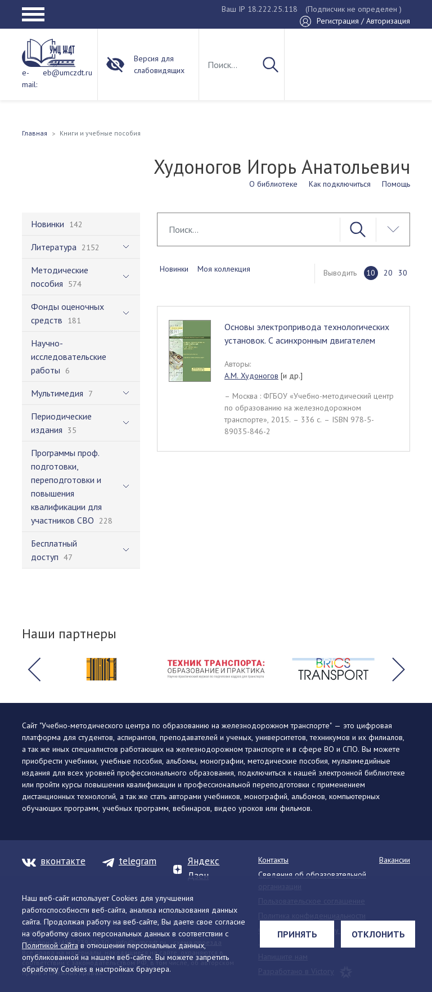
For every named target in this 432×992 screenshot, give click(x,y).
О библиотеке (273, 184)
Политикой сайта (50, 945)
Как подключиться (340, 184)
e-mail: (29, 78)
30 (402, 273)
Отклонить (378, 934)
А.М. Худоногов (251, 376)
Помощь (396, 184)
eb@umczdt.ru (67, 72)
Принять (297, 934)
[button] (34, 669)
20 (388, 273)
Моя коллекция (223, 269)
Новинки (174, 269)
